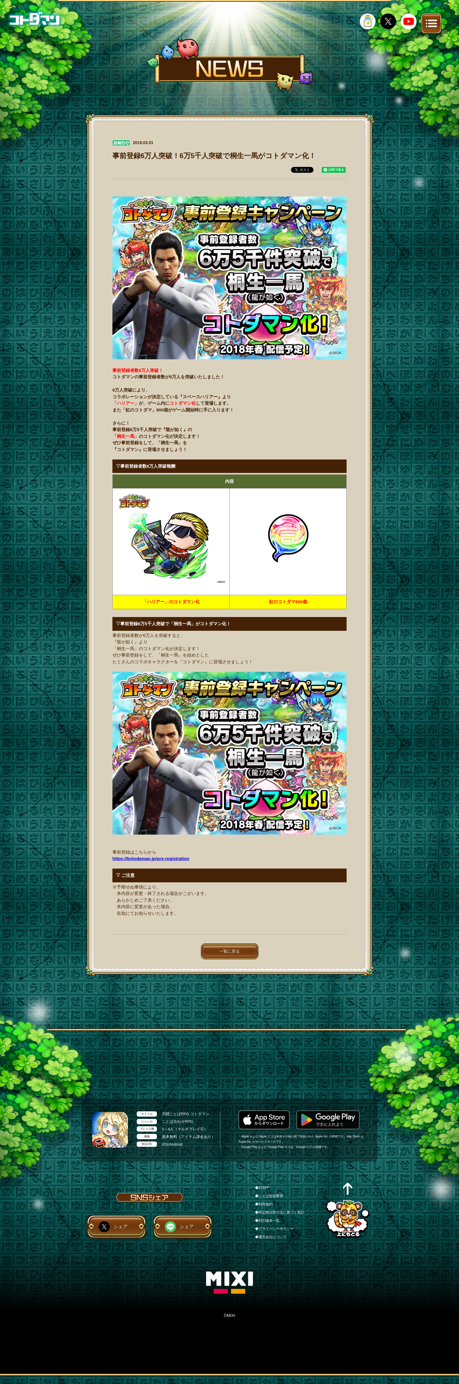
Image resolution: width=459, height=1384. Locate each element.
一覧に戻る (229, 951)
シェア (121, 1226)
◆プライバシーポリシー (274, 1229)
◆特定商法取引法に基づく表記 (279, 1212)
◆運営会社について (271, 1237)
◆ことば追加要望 (269, 1196)
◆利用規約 (264, 1204)
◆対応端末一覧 (267, 1220)
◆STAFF (262, 1188)
